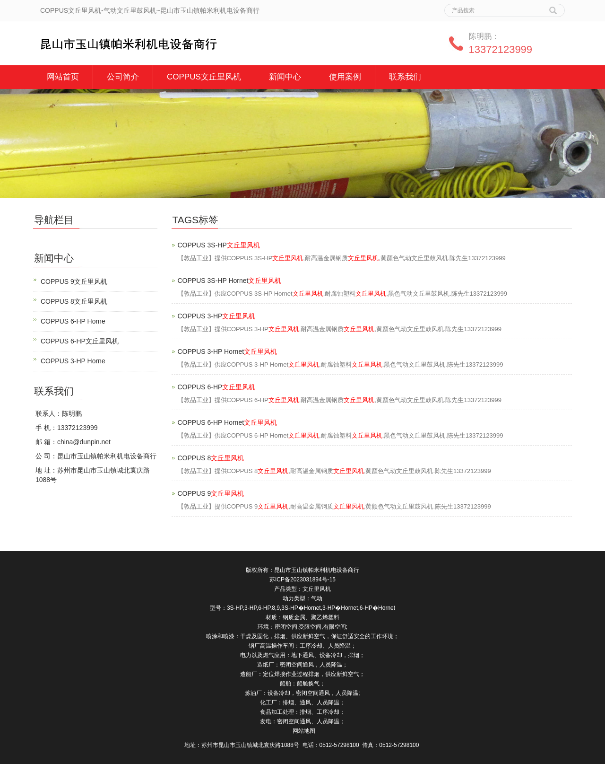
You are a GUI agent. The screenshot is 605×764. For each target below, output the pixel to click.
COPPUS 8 (211, 458)
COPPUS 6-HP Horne (73, 321)
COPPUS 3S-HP (219, 245)
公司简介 (123, 76)
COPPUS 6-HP (217, 387)
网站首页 (63, 76)
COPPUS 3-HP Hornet (227, 351)
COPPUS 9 (211, 493)
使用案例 (345, 76)
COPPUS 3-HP (217, 316)
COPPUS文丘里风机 (204, 76)
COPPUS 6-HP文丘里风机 (80, 341)
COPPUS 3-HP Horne (73, 361)
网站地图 (304, 731)
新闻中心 (285, 76)
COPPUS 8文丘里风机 (74, 301)
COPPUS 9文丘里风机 (74, 281)
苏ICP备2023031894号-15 (302, 579)
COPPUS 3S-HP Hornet (230, 280)
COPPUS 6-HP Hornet (227, 422)
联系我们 (405, 76)
